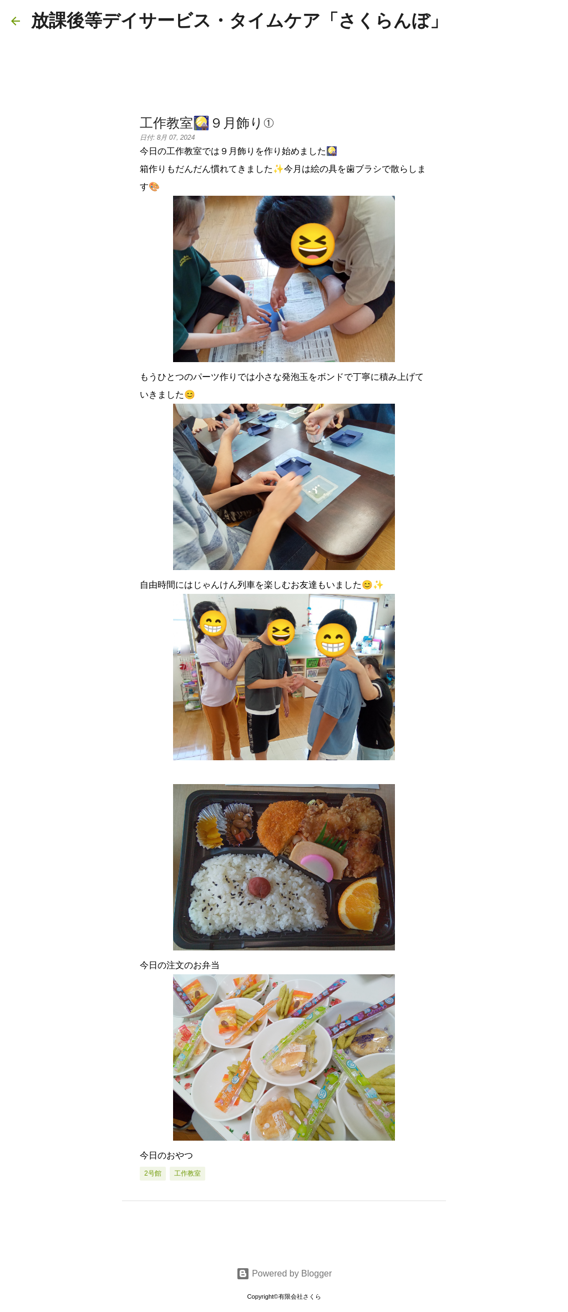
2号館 (152, 1173)
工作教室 (187, 1173)
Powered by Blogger (284, 1273)
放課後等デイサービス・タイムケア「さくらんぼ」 (239, 20)
